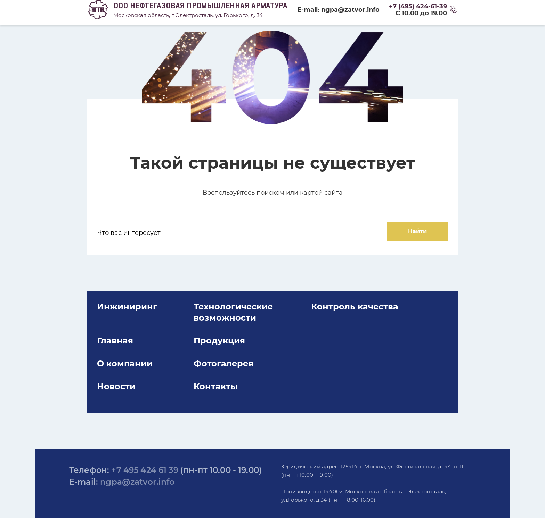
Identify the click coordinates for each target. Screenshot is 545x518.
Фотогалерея (237, 391)
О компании (154, 391)
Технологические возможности (246, 339)
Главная (145, 368)
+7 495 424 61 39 (144, 470)
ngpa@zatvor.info (137, 482)
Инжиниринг (157, 334)
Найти (388, 238)
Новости (146, 414)
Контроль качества (351, 334)
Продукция (232, 368)
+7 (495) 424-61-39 (418, 6)
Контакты (229, 414)
